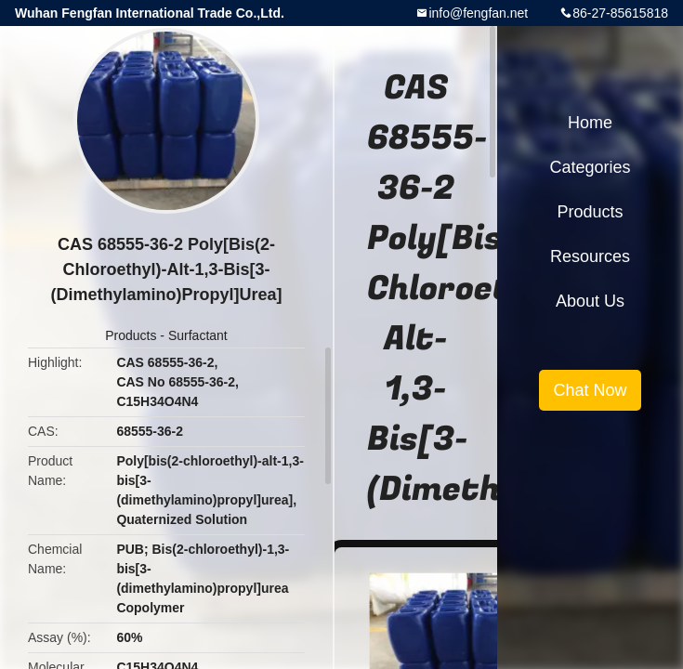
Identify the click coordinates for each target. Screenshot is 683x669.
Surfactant (198, 335)
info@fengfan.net (478, 13)
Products (130, 335)
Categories (589, 167)
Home (590, 122)
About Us (590, 301)
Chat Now (589, 390)
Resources (590, 256)
